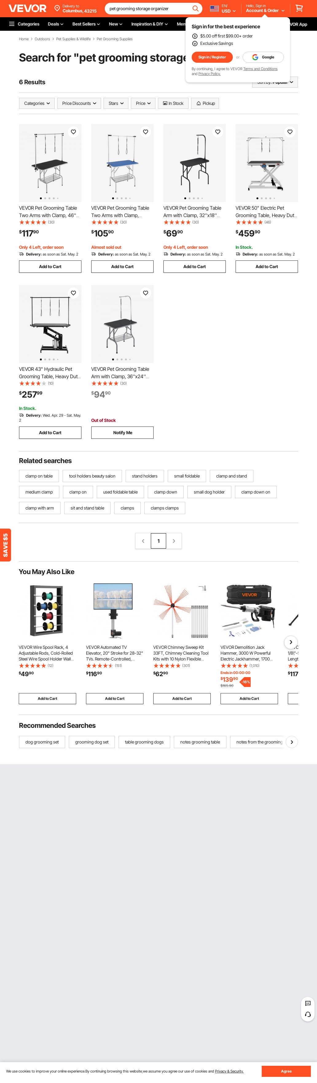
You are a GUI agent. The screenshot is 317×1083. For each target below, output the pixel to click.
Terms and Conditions (260, 68)
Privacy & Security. (229, 1071)
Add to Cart (50, 266)
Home (24, 39)
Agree (286, 1071)
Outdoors (42, 39)
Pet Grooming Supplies (115, 39)
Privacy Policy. (209, 73)
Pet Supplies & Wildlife (73, 39)
